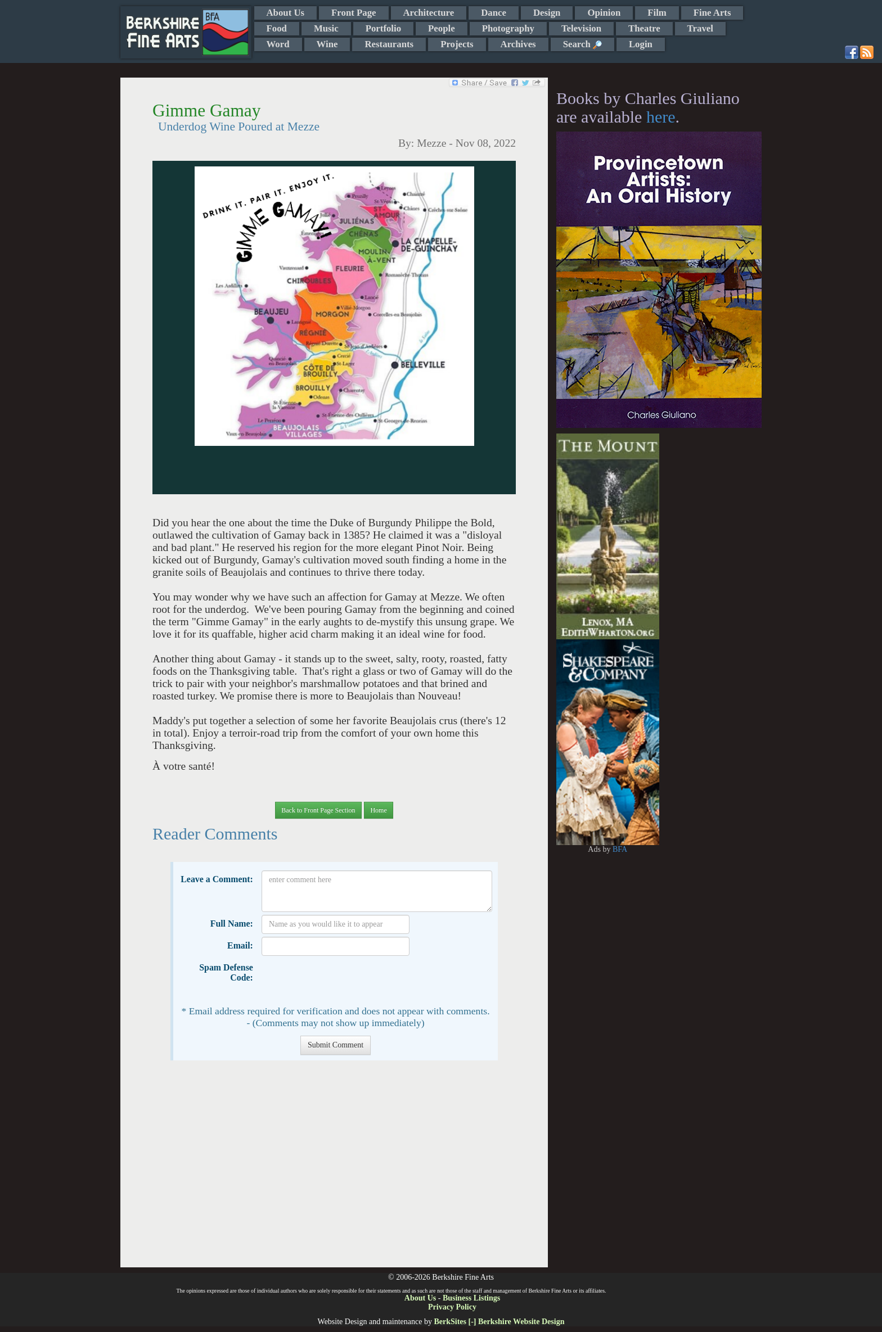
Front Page (353, 12)
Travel (700, 28)
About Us (286, 12)
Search (582, 44)
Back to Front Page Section (318, 810)
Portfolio (383, 28)
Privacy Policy (452, 1307)
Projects (456, 44)
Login (640, 44)
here (661, 116)
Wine (327, 44)
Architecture (428, 12)
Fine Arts (712, 12)
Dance (493, 12)
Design (546, 12)
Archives (518, 44)
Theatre (644, 28)
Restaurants (388, 44)
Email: (240, 945)
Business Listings (471, 1298)
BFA (620, 849)
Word (278, 44)
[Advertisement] (333, 1169)
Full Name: (231, 923)
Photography (508, 28)
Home (378, 810)
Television (581, 28)
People (441, 28)
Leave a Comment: (217, 879)
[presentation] (347, 981)
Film (657, 12)
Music (326, 28)
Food (277, 28)
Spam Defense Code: (226, 972)
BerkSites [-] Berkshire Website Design (499, 1321)
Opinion (603, 12)
